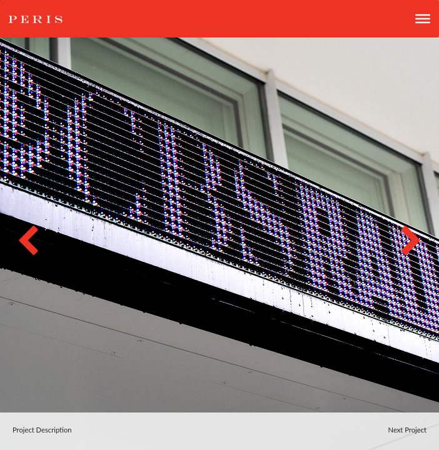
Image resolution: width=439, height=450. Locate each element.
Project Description (42, 430)
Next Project (407, 430)
